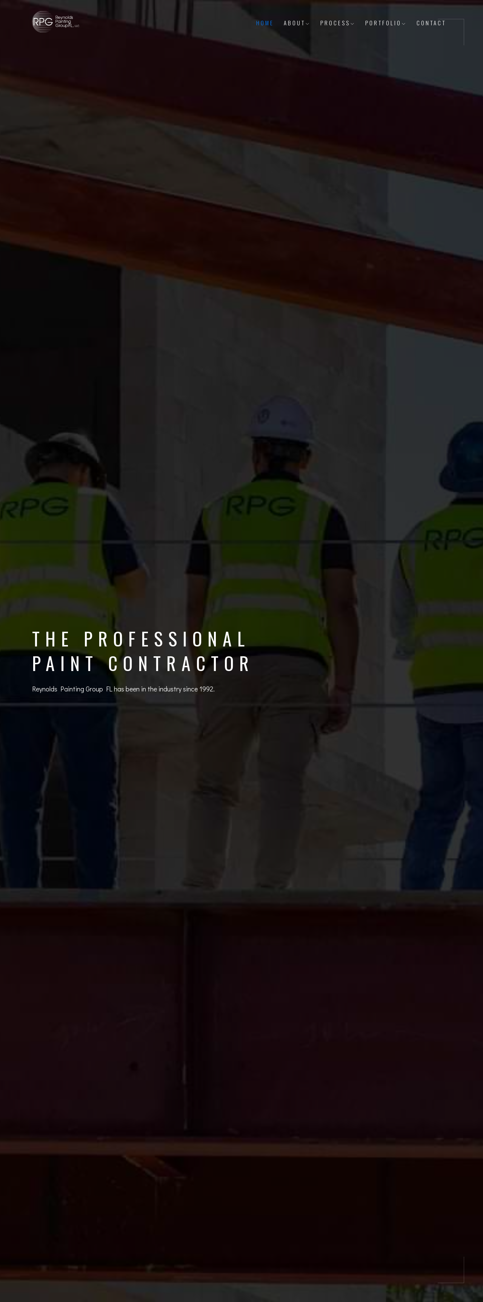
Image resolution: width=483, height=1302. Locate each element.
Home (265, 23)
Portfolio (386, 23)
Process (337, 23)
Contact (431, 23)
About (297, 23)
